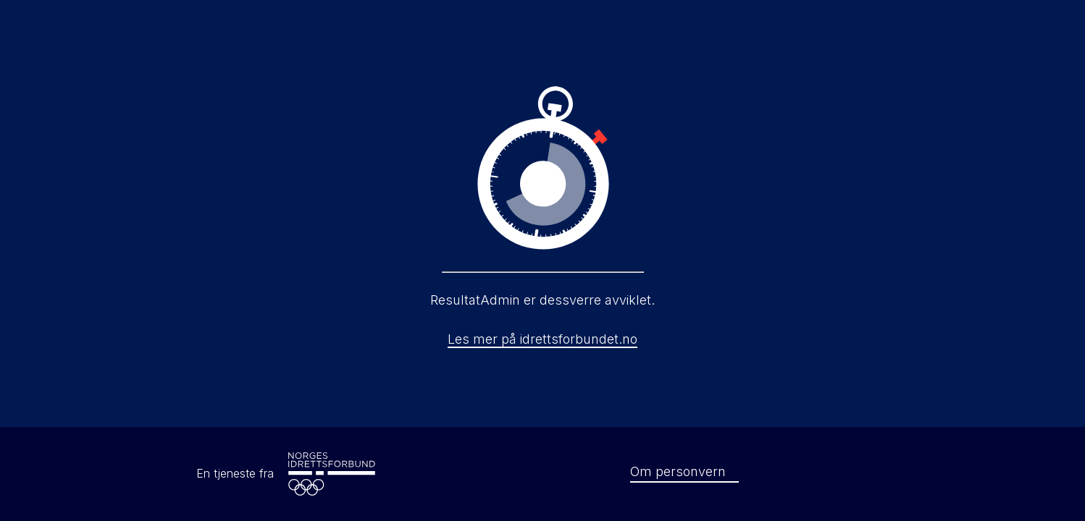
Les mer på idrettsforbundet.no (542, 339)
